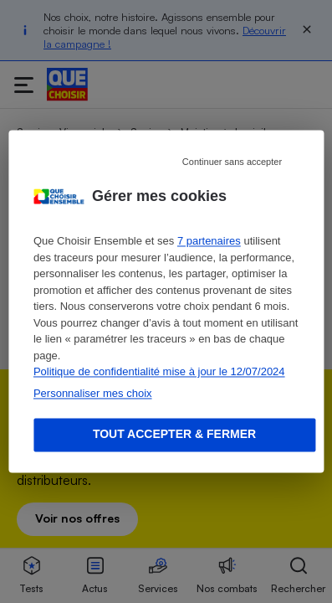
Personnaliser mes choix (92, 393)
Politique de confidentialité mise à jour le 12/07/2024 (159, 372)
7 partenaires (209, 241)
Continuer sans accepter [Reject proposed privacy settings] (232, 162)
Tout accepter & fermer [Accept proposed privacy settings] (174, 434)
